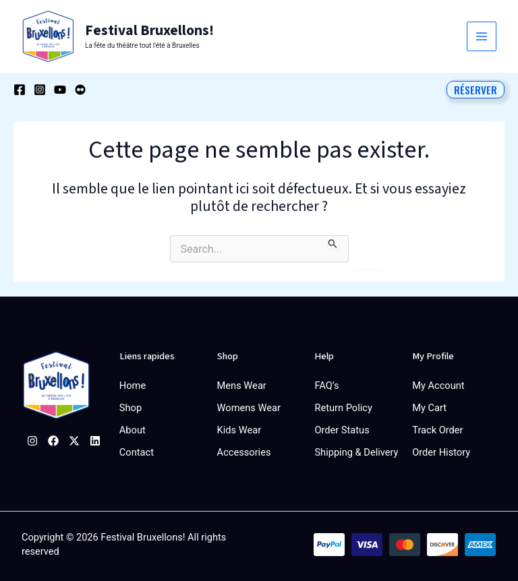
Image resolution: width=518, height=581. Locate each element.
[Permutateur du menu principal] (481, 36)
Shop (130, 406)
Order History (441, 450)
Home (132, 385)
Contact (136, 450)
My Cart (429, 406)
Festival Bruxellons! (147, 30)
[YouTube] (60, 89)
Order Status (341, 428)
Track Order (437, 428)
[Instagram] (40, 89)
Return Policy (343, 406)
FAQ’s (326, 385)
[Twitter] (74, 440)
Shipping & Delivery (356, 450)
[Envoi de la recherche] (333, 241)
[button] (476, 89)
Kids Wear (239, 428)
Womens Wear (249, 406)
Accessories (244, 450)
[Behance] (80, 89)
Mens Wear (241, 385)
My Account (438, 385)
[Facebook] (19, 89)
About (132, 428)
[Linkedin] (95, 440)
